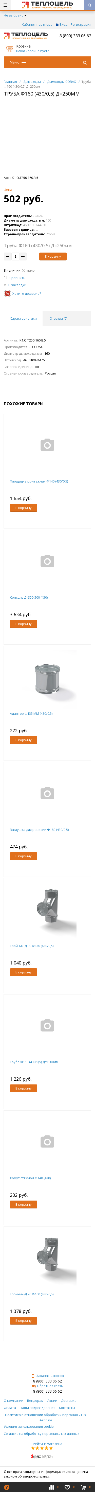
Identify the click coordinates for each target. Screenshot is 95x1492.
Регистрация (81, 24)
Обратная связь (47, 1386)
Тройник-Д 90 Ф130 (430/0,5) (31, 945)
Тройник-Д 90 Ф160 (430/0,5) (31, 1294)
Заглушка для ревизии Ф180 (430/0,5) (39, 829)
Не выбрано (15, 15)
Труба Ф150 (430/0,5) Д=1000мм (34, 1062)
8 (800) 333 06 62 (75, 36)
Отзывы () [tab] (58, 318)
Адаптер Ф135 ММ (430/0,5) (31, 713)
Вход (63, 24)
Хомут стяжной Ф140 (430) (30, 1178)
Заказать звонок (47, 1375)
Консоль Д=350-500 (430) (29, 597)
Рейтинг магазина (47, 1443)
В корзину (53, 256)
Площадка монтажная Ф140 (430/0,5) (39, 481)
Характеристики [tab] (23, 318)
